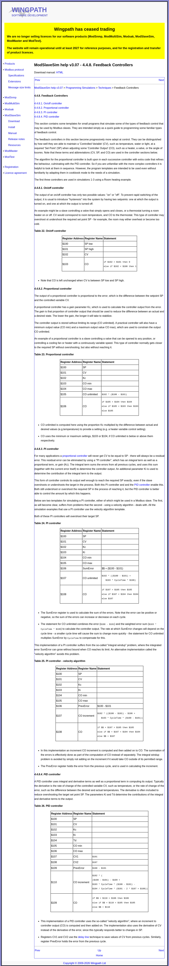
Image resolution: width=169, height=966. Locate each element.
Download (14, 121)
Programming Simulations (80, 87)
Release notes (16, 139)
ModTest (9, 157)
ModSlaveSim (13, 115)
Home (99, 954)
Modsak (9, 109)
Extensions (14, 81)
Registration (11, 167)
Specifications (16, 75)
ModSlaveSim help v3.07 (49, 87)
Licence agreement (16, 173)
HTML (59, 72)
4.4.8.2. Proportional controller (51, 107)
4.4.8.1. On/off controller (48, 103)
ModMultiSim (12, 103)
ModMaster (11, 151)
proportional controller (74, 455)
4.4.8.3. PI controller (45, 112)
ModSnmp (10, 97)
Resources (14, 145)
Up (99, 949)
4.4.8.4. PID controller (46, 116)
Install (11, 127)
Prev (37, 80)
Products (10, 63)
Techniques (104, 87)
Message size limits (19, 87)
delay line (83, 936)
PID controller (142, 484)
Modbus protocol (14, 69)
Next (161, 80)
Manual (12, 133)
